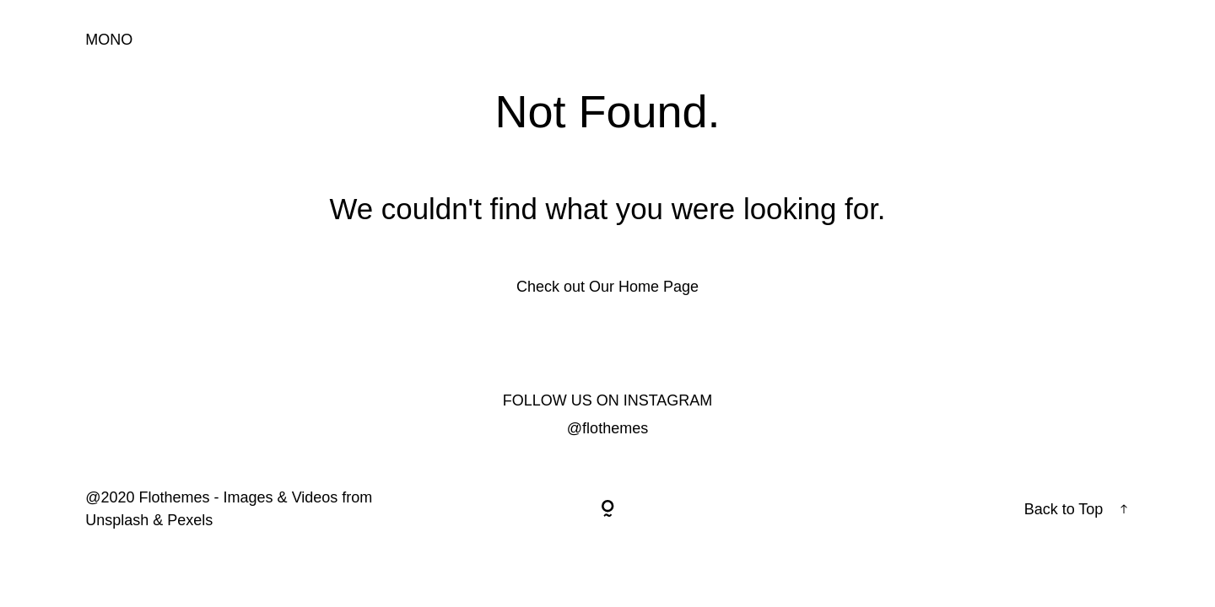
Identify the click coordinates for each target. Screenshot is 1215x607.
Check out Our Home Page (607, 286)
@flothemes (607, 428)
